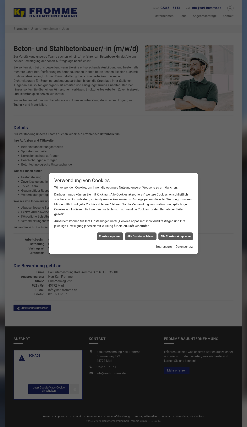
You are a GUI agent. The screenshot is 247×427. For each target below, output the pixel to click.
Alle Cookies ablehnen (140, 230)
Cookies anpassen (110, 230)
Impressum (164, 241)
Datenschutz (184, 241)
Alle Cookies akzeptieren (176, 230)
